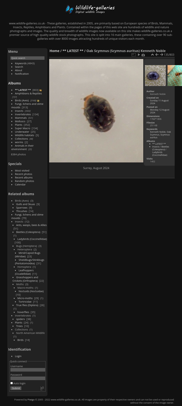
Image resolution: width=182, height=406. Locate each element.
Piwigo (31, 399)
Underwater (22, 131)
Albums (14, 83)
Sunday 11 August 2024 (159, 102)
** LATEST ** (23, 90)
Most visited (22, 170)
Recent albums (24, 177)
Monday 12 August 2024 (159, 111)
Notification (22, 73)
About (18, 70)
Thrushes (21, 211)
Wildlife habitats (24, 135)
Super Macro (22, 128)
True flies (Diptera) (27, 305)
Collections (21, 138)
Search (19, 66)
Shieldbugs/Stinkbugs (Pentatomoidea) (29, 261)
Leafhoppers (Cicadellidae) (24, 271)
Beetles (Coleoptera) (28, 232)
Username (16, 366)
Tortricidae (25, 301)
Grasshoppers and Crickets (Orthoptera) (25, 278)
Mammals (21, 117)
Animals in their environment (22, 147)
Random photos (24, 181)
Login (18, 356)
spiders (20, 319)
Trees (19, 326)
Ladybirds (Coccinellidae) (32, 239)
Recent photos (23, 174)
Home (54, 50)
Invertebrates (23, 114)
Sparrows (22, 207)
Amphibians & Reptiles (28, 93)
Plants (18, 124)
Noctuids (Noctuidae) (31, 291)
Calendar (20, 184)
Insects (19, 110)
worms (19, 142)
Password (16, 374)
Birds (20, 340)
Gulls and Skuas (25, 204)
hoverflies (23, 312)
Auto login (17, 383)
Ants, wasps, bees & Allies (31, 225)
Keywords (21, 63)
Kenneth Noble (158, 131)
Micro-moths (25, 298)
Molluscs (20, 121)
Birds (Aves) (22, 100)
